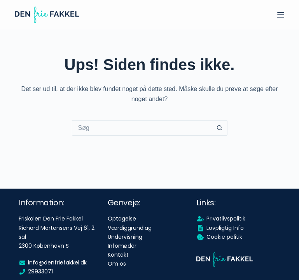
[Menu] (280, 14)
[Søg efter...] (142, 128)
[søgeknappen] (219, 128)
